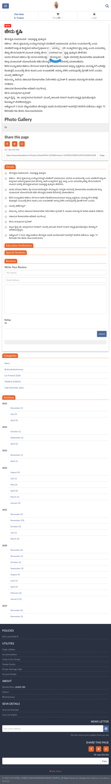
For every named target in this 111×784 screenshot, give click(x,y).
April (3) (14, 490)
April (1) (14, 461)
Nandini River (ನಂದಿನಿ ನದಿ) (13, 687)
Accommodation (9, 654)
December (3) (16, 514)
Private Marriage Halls (12, 669)
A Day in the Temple (11, 659)
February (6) (16, 593)
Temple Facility (8, 664)
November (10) (17, 520)
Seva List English (9, 714)
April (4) (14, 420)
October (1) (15, 431)
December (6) (16, 550)
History (5, 692)
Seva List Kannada (10, 709)
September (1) (16, 437)
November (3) (16, 616)
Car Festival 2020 (12, 375)
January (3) (15, 503)
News (7, 363)
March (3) (14, 538)
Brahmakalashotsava (13, 369)
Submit (102, 334)
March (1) (14, 497)
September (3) (16, 568)
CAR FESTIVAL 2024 (14, 387)
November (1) (16, 455)
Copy (102, 155)
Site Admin (55, 771)
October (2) (15, 562)
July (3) (13, 414)
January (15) (16, 599)
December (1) (16, 408)
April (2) (14, 443)
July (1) (13, 478)
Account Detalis (9, 674)
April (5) (14, 586)
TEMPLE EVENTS (12, 381)
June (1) (14, 580)
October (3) (15, 526)
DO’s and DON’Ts (10, 636)
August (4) (15, 472)
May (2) (13, 484)
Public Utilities (8, 649)
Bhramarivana (8, 697)
